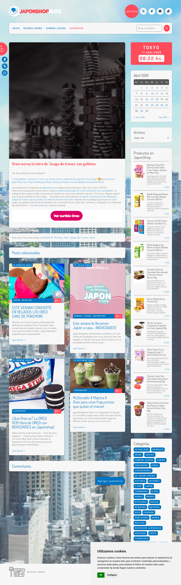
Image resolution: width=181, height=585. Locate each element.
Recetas (27, 300)
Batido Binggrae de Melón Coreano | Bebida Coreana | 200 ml (157, 247)
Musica (154, 502)
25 (157, 105)
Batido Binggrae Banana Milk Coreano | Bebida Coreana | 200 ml (157, 197)
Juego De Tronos (79, 237)
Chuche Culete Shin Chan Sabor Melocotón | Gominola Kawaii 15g (157, 379)
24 (152, 105)
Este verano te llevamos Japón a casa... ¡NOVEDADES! (94, 325)
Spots (153, 533)
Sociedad (140, 533)
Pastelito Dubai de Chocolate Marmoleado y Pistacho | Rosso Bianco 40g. (157, 273)
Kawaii (139, 496)
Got (66, 237)
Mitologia (141, 502)
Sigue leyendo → (18, 339)
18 (157, 99)
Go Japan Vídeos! (145, 476)
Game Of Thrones (53, 237)
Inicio (16, 28)
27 (166, 105)
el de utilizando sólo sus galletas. (84, 190)
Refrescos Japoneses (148, 528)
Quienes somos (36, 572)
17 (152, 99)
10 (152, 93)
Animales (157, 449)
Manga (150, 496)
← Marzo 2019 (139, 117)
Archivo (139, 132)
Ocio (137, 512)
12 (161, 93)
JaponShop (132, 11)
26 (161, 105)
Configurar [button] (112, 575)
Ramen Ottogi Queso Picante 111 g (156, 300)
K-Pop (155, 491)
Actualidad (142, 449)
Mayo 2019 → (164, 117)
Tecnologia (141, 538)
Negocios (140, 507)
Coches (150, 455)
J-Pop (138, 486)
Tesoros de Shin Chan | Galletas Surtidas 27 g (157, 222)
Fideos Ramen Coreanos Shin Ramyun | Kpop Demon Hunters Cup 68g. (158, 406)
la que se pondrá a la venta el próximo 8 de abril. (64, 198)
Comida (78, 316)
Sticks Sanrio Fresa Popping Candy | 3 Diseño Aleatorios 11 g (156, 352)
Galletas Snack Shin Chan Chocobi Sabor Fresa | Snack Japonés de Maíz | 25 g (157, 168)
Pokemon (149, 512)
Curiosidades (143, 470)
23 (147, 105)
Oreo (92, 237)
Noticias (154, 507)
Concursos (141, 465)
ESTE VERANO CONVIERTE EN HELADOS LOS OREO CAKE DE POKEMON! (32, 312)
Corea (155, 465)
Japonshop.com (50, 187)
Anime (138, 455)
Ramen (155, 517)
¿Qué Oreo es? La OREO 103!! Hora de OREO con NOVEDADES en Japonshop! (33, 423)
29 (141, 110)
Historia (140, 481)
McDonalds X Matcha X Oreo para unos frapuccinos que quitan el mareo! (93, 402)
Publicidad (141, 517)
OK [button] (101, 575)
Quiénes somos (32, 28)
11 (157, 93)
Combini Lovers (56, 28)
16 (147, 99)
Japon (16, 300)
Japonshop (76, 28)
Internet (154, 481)
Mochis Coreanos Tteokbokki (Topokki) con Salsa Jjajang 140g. (157, 325)
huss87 (41, 205)
